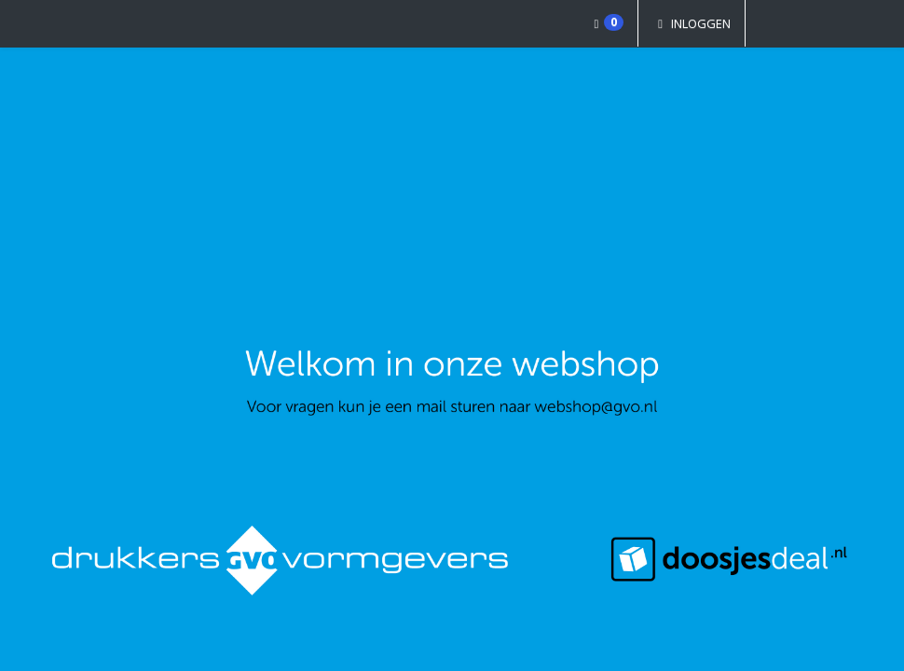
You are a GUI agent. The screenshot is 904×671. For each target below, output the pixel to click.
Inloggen (691, 23)
